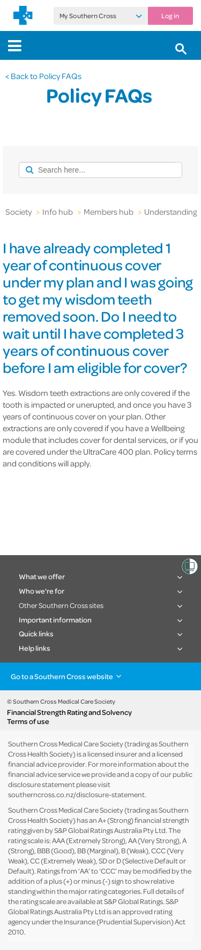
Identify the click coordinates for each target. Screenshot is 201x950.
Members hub (108, 211)
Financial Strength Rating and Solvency (69, 712)
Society (18, 211)
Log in (170, 16)
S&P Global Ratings (133, 901)
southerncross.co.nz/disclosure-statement (76, 794)
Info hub (57, 211)
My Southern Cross (87, 16)
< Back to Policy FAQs (43, 76)
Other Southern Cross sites (61, 605)
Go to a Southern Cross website (62, 676)
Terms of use (28, 721)
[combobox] (96, 170)
